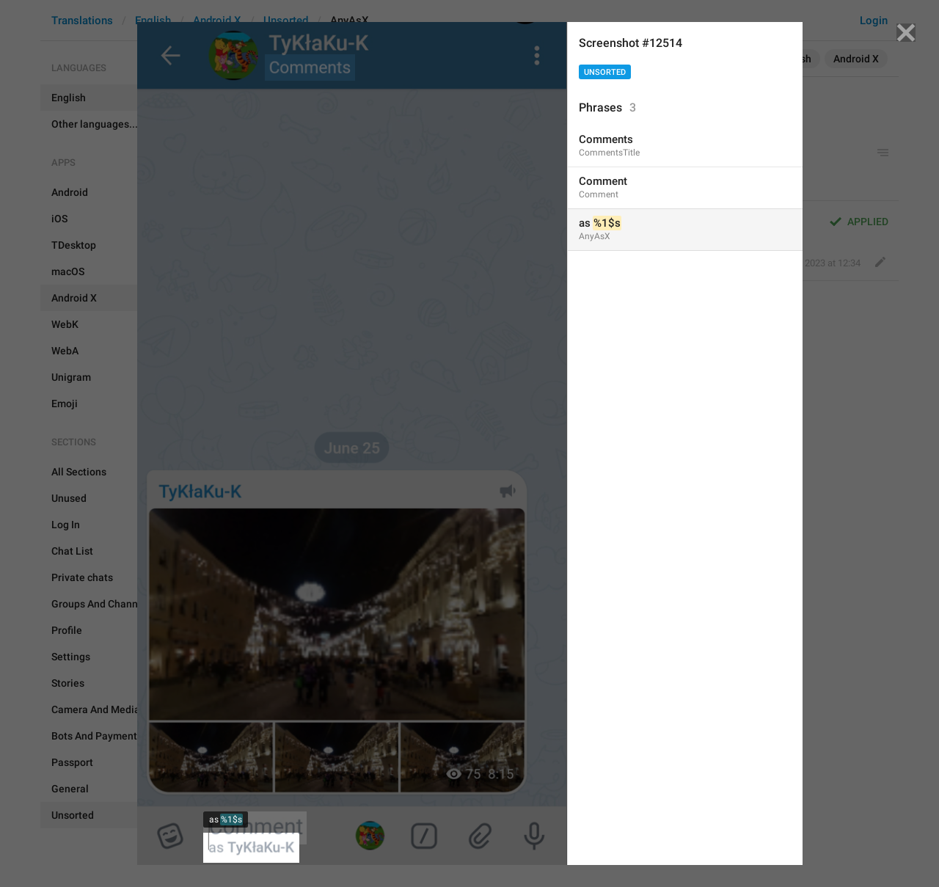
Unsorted (605, 72)
